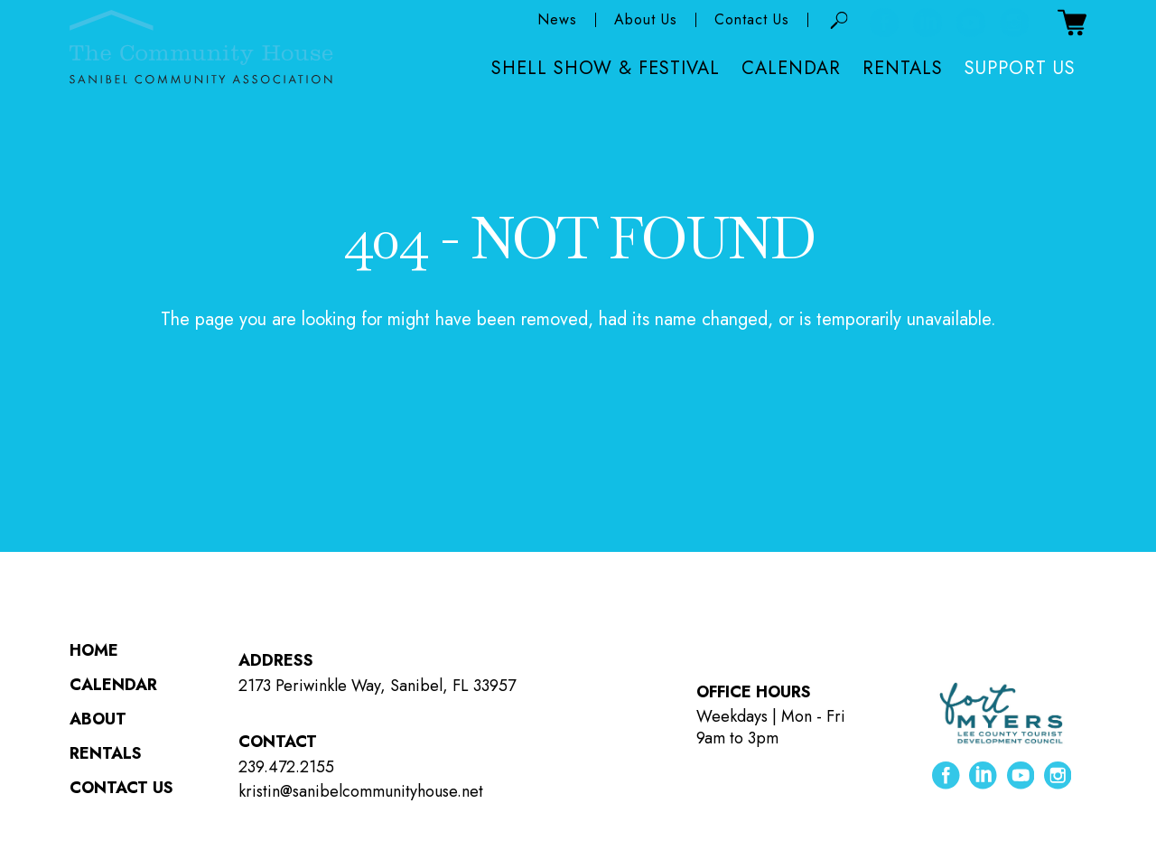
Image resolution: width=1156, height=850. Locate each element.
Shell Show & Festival (605, 69)
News (557, 21)
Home (94, 650)
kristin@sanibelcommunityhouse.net (360, 791)
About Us (645, 21)
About (98, 719)
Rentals (902, 69)
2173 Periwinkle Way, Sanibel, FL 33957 (377, 685)
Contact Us (751, 21)
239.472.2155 (286, 767)
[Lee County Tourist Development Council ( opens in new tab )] (1001, 714)
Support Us (1020, 69)
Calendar (791, 69)
